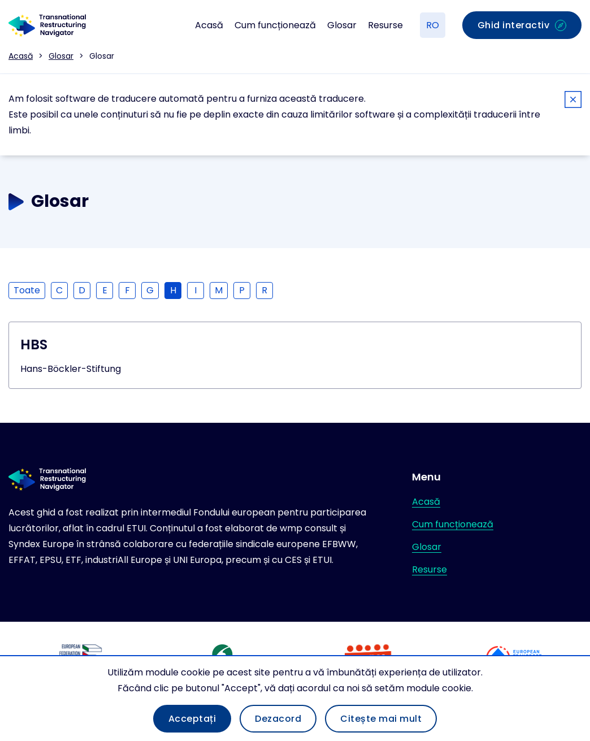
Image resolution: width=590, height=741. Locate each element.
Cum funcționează (275, 25)
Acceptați (192, 718)
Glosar (342, 25)
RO (432, 25)
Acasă (209, 25)
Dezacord (278, 718)
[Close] (573, 101)
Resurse (385, 25)
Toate (27, 290)
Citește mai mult (381, 718)
